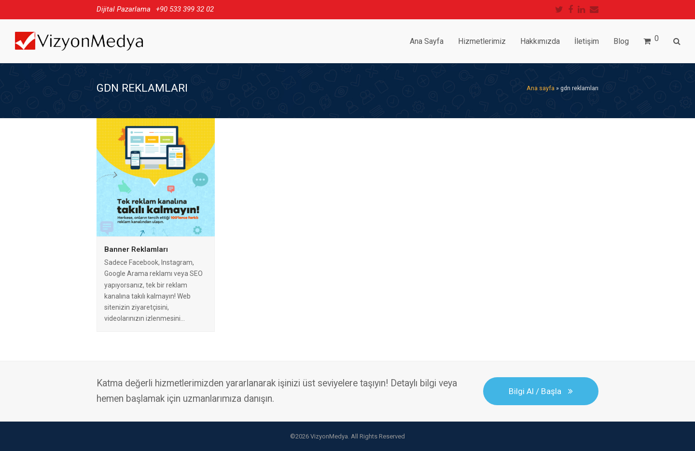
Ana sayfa (541, 88)
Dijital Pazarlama (124, 9)
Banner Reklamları (136, 249)
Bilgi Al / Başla (540, 391)
